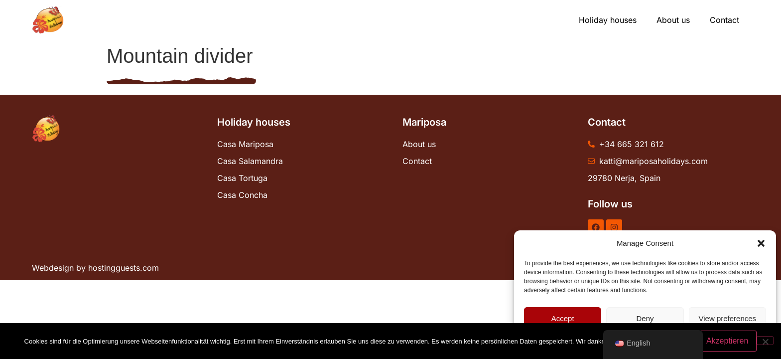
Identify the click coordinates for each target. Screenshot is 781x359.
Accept (562, 318)
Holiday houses (608, 20)
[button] (761, 243)
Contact (724, 20)
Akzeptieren (727, 341)
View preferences (728, 318)
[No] (765, 340)
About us (673, 20)
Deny (644, 318)
